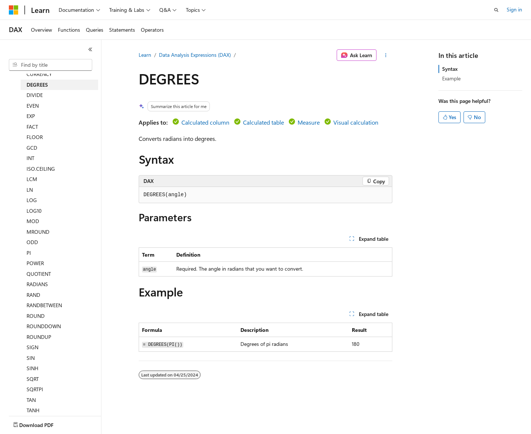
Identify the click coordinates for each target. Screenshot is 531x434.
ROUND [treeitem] (36, 315)
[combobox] (50, 65)
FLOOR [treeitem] (35, 136)
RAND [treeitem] (33, 294)
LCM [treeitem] (32, 179)
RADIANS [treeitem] (37, 284)
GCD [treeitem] (32, 147)
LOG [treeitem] (32, 200)
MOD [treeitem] (33, 221)
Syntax (450, 68)
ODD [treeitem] (32, 242)
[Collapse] (90, 49)
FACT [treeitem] (32, 126)
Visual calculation (355, 122)
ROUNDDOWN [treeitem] (44, 326)
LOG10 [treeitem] (34, 210)
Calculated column (205, 122)
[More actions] (385, 55)
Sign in (514, 9)
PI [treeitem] (29, 252)
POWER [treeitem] (35, 263)
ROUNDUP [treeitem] (39, 336)
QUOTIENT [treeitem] (39, 273)
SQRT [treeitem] (33, 378)
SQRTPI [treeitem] (35, 389)
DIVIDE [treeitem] (35, 94)
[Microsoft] (13, 10)
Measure (309, 122)
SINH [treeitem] (32, 368)
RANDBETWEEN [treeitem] (44, 305)
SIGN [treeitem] (32, 347)
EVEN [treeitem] (33, 105)
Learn (145, 54)
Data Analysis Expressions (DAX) (195, 54)
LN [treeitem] (30, 189)
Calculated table (263, 122)
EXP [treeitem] (31, 115)
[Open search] (496, 10)
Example (451, 78)
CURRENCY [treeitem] (39, 73)
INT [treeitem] (30, 158)
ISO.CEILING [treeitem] (41, 168)
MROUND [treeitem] (38, 231)
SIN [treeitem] (31, 357)
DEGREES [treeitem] (37, 84)
